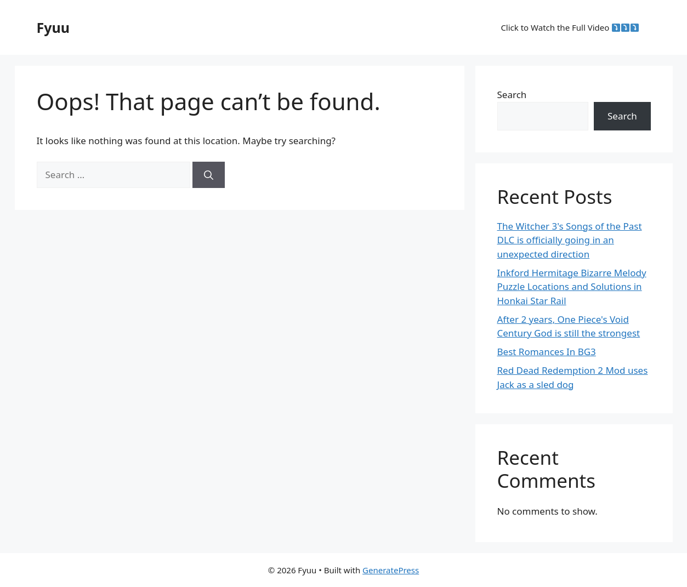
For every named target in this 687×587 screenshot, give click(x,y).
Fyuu (53, 27)
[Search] (208, 175)
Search (512, 94)
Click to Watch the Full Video (570, 27)
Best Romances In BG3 (546, 351)
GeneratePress (390, 570)
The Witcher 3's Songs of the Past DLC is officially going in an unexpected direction (569, 240)
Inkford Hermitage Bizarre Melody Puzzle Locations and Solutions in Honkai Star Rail (571, 286)
